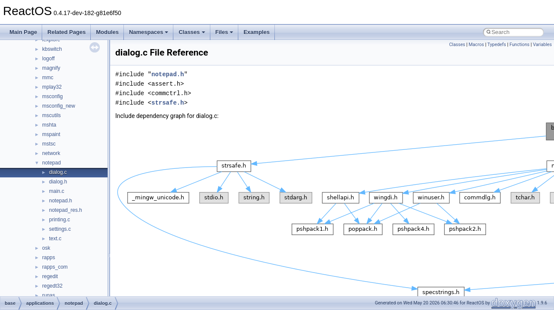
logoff (48, 59)
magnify (51, 68)
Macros (476, 44)
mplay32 (52, 87)
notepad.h (60, 201)
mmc (47, 77)
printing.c (59, 220)
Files (224, 32)
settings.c (60, 229)
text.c (55, 239)
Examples (256, 32)
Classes (192, 32)
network (51, 153)
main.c (56, 191)
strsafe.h (167, 103)
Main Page (23, 32)
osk (46, 248)
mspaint (51, 134)
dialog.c (58, 172)
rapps (48, 257)
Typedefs (496, 44)
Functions (519, 44)
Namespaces (149, 32)
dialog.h (58, 182)
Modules (107, 32)
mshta (49, 125)
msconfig (52, 96)
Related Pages (66, 32)
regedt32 (52, 286)
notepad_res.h (65, 210)
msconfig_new (58, 106)
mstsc (48, 144)
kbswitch (52, 49)
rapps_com (55, 267)
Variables (542, 44)
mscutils (51, 115)
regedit (50, 276)
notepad (51, 163)
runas (48, 295)
